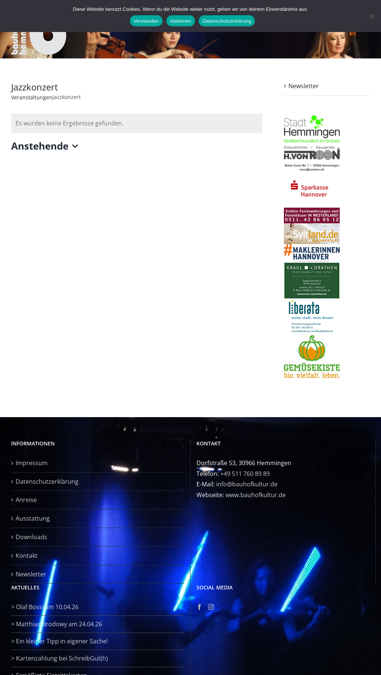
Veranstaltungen (31, 97)
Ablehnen (180, 21)
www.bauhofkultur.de (255, 495)
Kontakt (27, 555)
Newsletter (303, 86)
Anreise (26, 500)
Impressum (32, 463)
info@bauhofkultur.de (247, 484)
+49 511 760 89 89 (245, 474)
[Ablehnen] (371, 16)
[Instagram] (211, 607)
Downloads (31, 537)
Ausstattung (33, 518)
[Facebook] (199, 607)
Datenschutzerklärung (47, 481)
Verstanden (146, 21)
